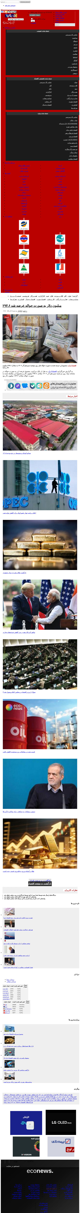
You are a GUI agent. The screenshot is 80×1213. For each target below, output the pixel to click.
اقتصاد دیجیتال (47, 105)
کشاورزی (74, 105)
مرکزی (24, 211)
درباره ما (18, 1184)
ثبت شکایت (69, 1194)
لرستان (23, 209)
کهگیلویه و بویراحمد (60, 206)
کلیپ (60, 282)
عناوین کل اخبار (51, 1184)
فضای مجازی (43, 1205)
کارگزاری (49, 92)
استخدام (70, 1184)
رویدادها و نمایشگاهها (32, 1196)
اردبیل (60, 179)
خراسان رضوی (60, 190)
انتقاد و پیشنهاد (16, 1194)
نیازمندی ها (8, 290)
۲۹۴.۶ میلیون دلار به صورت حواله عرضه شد (32, 305)
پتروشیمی (48, 95)
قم (60, 200)
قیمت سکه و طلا (33, 1186)
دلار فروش (6, 995)
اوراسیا (75, 296)
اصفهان (24, 179)
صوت (24, 279)
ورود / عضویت (34, 15)
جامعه (75, 47)
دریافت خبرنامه (51, 1188)
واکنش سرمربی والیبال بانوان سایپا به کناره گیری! (33, 1096)
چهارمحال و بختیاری (60, 187)
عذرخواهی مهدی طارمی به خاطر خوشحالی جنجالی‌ (21, 1095)
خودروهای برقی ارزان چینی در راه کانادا (63, 1096)
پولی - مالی (73, 120)
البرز (60, 181)
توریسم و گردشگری (71, 149)
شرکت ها (74, 108)
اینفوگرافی (24, 285)
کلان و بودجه (73, 85)
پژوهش (75, 73)
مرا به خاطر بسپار (38, 19)
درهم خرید (6, 993)
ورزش (75, 44)
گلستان (23, 206)
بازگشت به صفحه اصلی (40, 881)
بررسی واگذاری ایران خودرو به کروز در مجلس (45, 1098)
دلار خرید (5, 989)
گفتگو (75, 60)
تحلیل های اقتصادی (33, 1198)
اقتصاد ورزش (73, 136)
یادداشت (74, 64)
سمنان (60, 195)
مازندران (60, 211)
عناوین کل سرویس (71, 35)
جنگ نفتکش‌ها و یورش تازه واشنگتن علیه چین (48, 1100)
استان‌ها (7, 173)
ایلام (24, 181)
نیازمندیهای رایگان (67, 1188)
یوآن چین (7, 1010)
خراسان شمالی (24, 190)
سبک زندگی (73, 152)
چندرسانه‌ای (9, 277)
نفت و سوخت (59, 14)
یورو (6, 1006)
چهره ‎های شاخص (71, 127)
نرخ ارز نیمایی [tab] (11, 981)
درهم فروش (6, 999)
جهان (75, 82)
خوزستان (60, 192)
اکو (51, 85)
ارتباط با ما (17, 1186)
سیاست (74, 38)
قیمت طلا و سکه (61, 12)
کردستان (24, 200)
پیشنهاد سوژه (35, 1184)
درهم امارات (8, 1008)
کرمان (60, 203)
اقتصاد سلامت (72, 159)
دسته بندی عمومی (43, 31)
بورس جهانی (59, 20)
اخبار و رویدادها (10, 27)
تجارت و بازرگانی (72, 98)
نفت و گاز (74, 92)
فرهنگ (75, 41)
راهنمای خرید (68, 1192)
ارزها (60, 165)
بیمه (76, 89)
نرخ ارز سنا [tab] (10, 979)
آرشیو (57, 22)
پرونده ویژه (53, 1194)
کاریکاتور (60, 287)
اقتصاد (7, 317)
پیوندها (19, 1190)
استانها (75, 57)
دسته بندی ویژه (43, 113)
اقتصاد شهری (73, 101)
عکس (60, 285)
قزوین (24, 198)
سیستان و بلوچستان (24, 195)
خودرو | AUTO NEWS (70, 139)
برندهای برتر (69, 1196)
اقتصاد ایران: (72, 365)
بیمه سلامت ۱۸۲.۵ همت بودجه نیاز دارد (20, 1100)
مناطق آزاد (8, 216)
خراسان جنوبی (24, 187)
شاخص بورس (34, 1190)
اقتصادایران (52, 371)
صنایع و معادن (47, 98)
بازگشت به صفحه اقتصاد (39, 883)
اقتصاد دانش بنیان (71, 130)
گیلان (60, 209)
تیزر (24, 282)
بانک (50, 89)
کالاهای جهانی (59, 18)
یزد (60, 217)
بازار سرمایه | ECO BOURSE (68, 123)
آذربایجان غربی (24, 176)
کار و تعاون (48, 101)
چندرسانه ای (43, 1203)
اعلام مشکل (17, 1196)
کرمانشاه (24, 203)
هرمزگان (60, 214)
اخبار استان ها (52, 1190)
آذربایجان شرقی (60, 176)
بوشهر (60, 184)
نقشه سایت (17, 1192)
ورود (33, 21)
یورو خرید (5, 991)
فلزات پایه (58, 16)
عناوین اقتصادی (51, 1186)
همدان (24, 214)
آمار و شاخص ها (34, 1194)
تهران (24, 184)
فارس (60, 198)
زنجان (24, 192)
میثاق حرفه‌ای (16, 1198)
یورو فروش (6, 997)
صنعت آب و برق (72, 95)
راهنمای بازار (73, 156)
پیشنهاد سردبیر (72, 67)
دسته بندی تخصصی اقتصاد (43, 78)
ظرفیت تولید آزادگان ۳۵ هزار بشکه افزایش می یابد (55, 1095)
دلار (6, 1004)
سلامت (75, 54)
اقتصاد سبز (73, 146)
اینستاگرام (74, 70)
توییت (46, 1207)
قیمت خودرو (35, 1192)
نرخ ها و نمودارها (33, 1188)
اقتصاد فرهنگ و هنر (71, 133)
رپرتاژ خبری (69, 1198)
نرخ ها (10, 163)
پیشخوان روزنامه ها (50, 1192)
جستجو (7, 292)
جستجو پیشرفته (10, 5)
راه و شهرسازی (72, 143)
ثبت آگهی (70, 1190)
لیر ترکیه (7, 1012)
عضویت (33, 23)
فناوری (75, 51)
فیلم (60, 279)
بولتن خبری (69, 1186)
